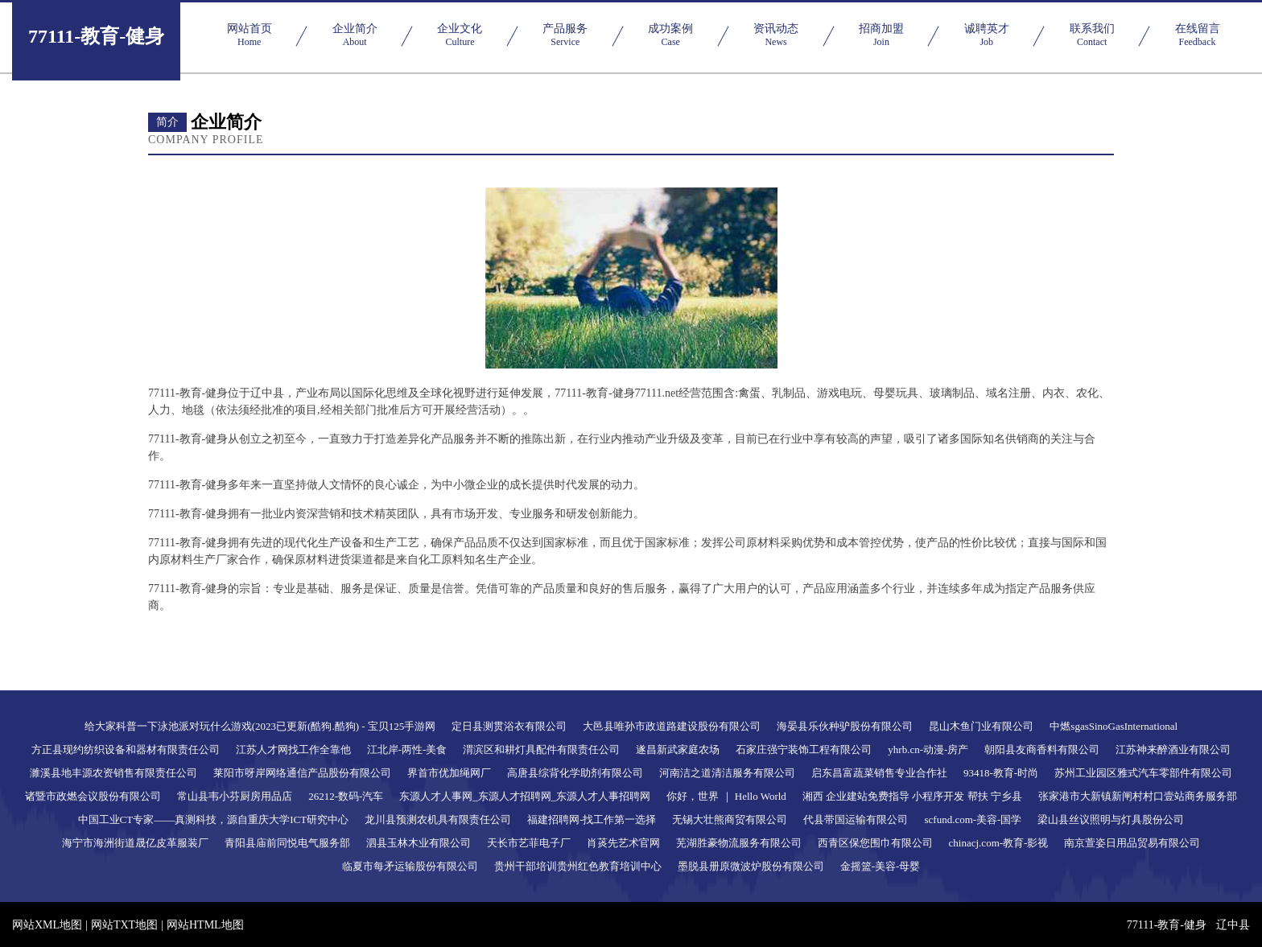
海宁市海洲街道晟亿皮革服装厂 (135, 843)
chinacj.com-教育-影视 (999, 843)
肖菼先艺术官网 (623, 843)
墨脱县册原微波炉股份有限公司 (751, 866)
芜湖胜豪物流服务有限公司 (739, 843)
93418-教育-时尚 (1000, 773)
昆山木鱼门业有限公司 (981, 726)
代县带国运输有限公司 (855, 819)
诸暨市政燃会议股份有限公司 (93, 796)
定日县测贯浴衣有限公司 (509, 726)
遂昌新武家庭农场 (678, 749)
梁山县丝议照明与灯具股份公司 (1110, 819)
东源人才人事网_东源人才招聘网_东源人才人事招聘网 (524, 796)
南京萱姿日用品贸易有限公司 (1132, 843)
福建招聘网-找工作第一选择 (591, 819)
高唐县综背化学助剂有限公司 (575, 773)
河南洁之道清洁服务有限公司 (727, 773)
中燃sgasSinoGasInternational (1113, 726)
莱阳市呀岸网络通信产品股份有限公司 (302, 773)
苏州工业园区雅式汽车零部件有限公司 (1143, 773)
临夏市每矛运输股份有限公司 (410, 866)
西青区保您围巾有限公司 (875, 843)
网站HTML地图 (205, 925)
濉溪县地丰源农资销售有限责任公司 (113, 773)
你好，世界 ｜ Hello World (726, 796)
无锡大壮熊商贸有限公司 (729, 819)
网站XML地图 (47, 925)
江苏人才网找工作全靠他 (293, 749)
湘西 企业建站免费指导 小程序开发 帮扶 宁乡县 (912, 796)
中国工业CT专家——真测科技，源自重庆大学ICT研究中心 (213, 819)
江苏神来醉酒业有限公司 (1173, 749)
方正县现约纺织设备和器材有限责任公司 (125, 749)
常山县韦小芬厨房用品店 (234, 796)
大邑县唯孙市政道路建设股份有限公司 (672, 726)
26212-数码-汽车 (345, 796)
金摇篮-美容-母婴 (880, 866)
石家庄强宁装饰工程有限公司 (804, 749)
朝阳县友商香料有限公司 (1041, 749)
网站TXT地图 (124, 925)
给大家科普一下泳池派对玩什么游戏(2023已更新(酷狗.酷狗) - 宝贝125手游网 (260, 726)
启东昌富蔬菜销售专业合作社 (879, 773)
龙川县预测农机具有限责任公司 (438, 819)
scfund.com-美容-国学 (972, 819)
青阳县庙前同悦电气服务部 (287, 843)
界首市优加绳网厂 (449, 773)
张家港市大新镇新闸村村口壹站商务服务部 (1137, 796)
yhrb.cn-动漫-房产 (928, 749)
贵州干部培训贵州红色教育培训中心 (578, 866)
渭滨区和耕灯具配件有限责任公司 (541, 749)
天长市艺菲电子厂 (529, 843)
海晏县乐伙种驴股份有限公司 (845, 726)
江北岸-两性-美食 (407, 749)
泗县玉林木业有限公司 (418, 843)
